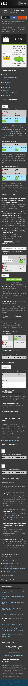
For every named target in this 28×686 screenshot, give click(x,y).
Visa (9, 515)
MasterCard (17, 515)
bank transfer (14, 517)
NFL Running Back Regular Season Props (13, 597)
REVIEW (6, 58)
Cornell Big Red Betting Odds (11, 440)
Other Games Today (8, 95)
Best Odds (5, 74)
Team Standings (7, 85)
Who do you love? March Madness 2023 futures (13, 603)
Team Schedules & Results (10, 93)
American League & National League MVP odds (13, 591)
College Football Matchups (10, 580)
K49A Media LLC (5, 665)
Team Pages (6, 90)
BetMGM (3, 128)
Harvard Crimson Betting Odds (11, 438)
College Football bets (17, 400)
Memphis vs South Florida (10, 561)
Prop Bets (5, 80)
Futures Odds (6, 87)
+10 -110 (21, 268)
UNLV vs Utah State (8, 566)
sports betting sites (17, 496)
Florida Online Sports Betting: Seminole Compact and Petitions (12, 629)
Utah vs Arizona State (9, 571)
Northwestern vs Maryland (10, 563)
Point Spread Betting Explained (12, 624)
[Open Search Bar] (19, 3)
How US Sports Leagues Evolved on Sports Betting (13, 635)
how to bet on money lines (12, 191)
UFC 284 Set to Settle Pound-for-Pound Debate (12, 609)
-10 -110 (21, 266)
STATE (5, 37)
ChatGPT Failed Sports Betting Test (13, 614)
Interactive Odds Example (10, 77)
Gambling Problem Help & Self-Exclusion (14, 656)
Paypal (12, 519)
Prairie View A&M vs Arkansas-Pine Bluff (14, 568)
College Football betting (18, 27)
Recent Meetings (7, 82)
